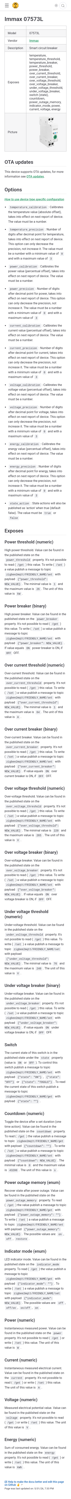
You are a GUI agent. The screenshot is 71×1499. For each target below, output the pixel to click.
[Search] (62, 5)
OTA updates (35, 176)
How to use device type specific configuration (34, 199)
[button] (6, 5)
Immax (34, 40)
